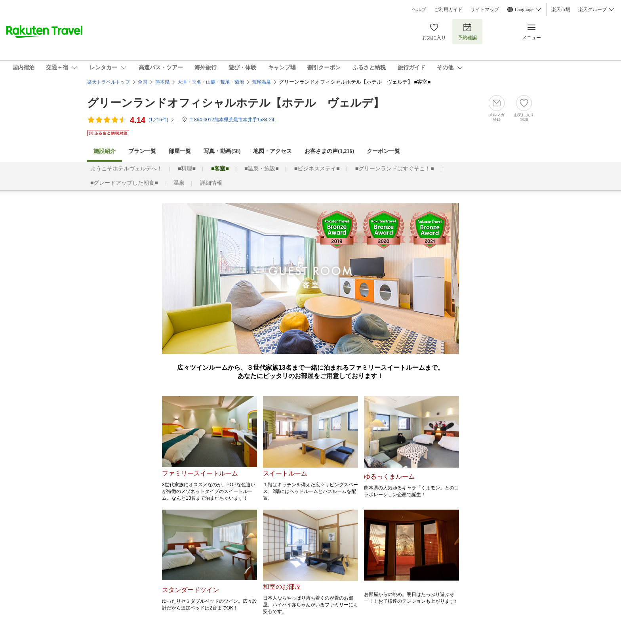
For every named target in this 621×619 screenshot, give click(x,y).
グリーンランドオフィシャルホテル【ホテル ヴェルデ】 (235, 103)
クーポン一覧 (383, 151)
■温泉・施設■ (261, 169)
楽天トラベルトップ (108, 82)
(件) (162, 119)
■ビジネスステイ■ (317, 169)
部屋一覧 (180, 151)
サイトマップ (485, 9)
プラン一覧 (142, 151)
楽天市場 (560, 9)
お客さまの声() (329, 151)
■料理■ (187, 169)
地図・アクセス (272, 151)
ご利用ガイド (448, 9)
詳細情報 (211, 183)
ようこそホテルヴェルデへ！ (126, 169)
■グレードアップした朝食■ (124, 183)
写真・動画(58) (222, 151)
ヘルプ (419, 9)
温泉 (179, 183)
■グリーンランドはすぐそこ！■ (394, 169)
